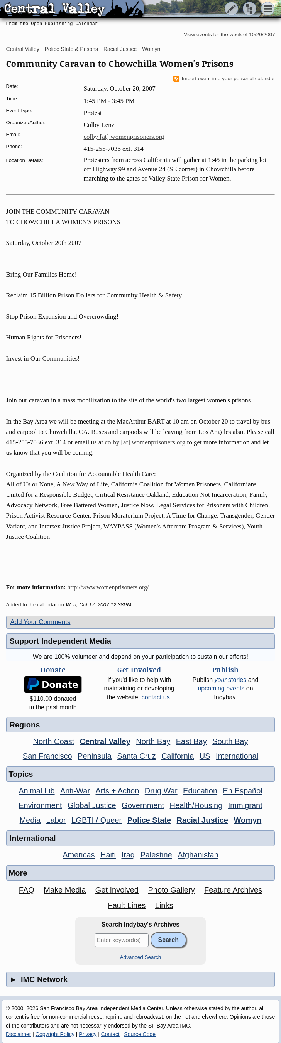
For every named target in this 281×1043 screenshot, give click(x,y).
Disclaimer (18, 1034)
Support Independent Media (60, 641)
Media (30, 820)
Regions (25, 725)
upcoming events (221, 688)
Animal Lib (36, 790)
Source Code (140, 1034)
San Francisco (47, 756)
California (177, 756)
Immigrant (245, 805)
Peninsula (95, 756)
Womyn (151, 49)
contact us (156, 697)
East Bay (191, 741)
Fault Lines (127, 905)
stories (231, 680)
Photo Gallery (171, 890)
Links (164, 905)
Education (200, 790)
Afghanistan (198, 855)
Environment (40, 805)
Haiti (108, 855)
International (237, 756)
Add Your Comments (40, 622)
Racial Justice (120, 49)
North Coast (53, 741)
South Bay (230, 741)
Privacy (87, 1034)
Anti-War (75, 790)
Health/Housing (196, 805)
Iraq (127, 855)
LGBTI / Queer (96, 820)
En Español (242, 790)
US (205, 756)
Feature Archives (233, 890)
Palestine (156, 855)
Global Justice (92, 805)
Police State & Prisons (71, 49)
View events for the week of (229, 34)
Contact (110, 1034)
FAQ (26, 890)
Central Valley (22, 49)
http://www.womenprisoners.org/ (108, 587)
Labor (56, 820)
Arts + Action (117, 790)
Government (143, 805)
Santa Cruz (136, 756)
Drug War (161, 790)
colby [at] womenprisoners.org (124, 136)
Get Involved (117, 890)
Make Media (65, 890)
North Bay (153, 741)
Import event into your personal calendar (224, 79)
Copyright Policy (55, 1034)
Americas (79, 855)
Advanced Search (140, 957)
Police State (149, 820)
